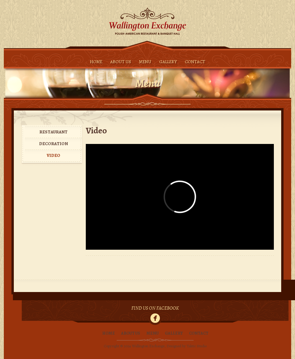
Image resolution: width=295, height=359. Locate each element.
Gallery (168, 62)
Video (53, 155)
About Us (120, 62)
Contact (195, 62)
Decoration (53, 144)
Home (96, 62)
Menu (145, 62)
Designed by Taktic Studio (187, 345)
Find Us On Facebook (155, 308)
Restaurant (53, 132)
